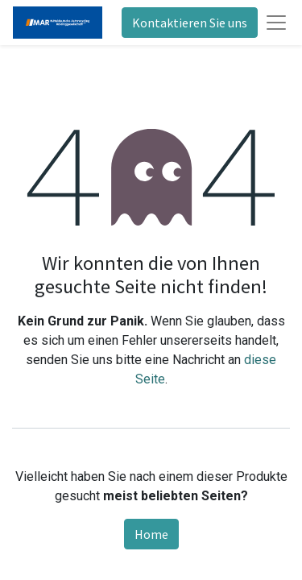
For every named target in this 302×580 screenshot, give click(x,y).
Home (151, 534)
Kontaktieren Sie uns (189, 22)
